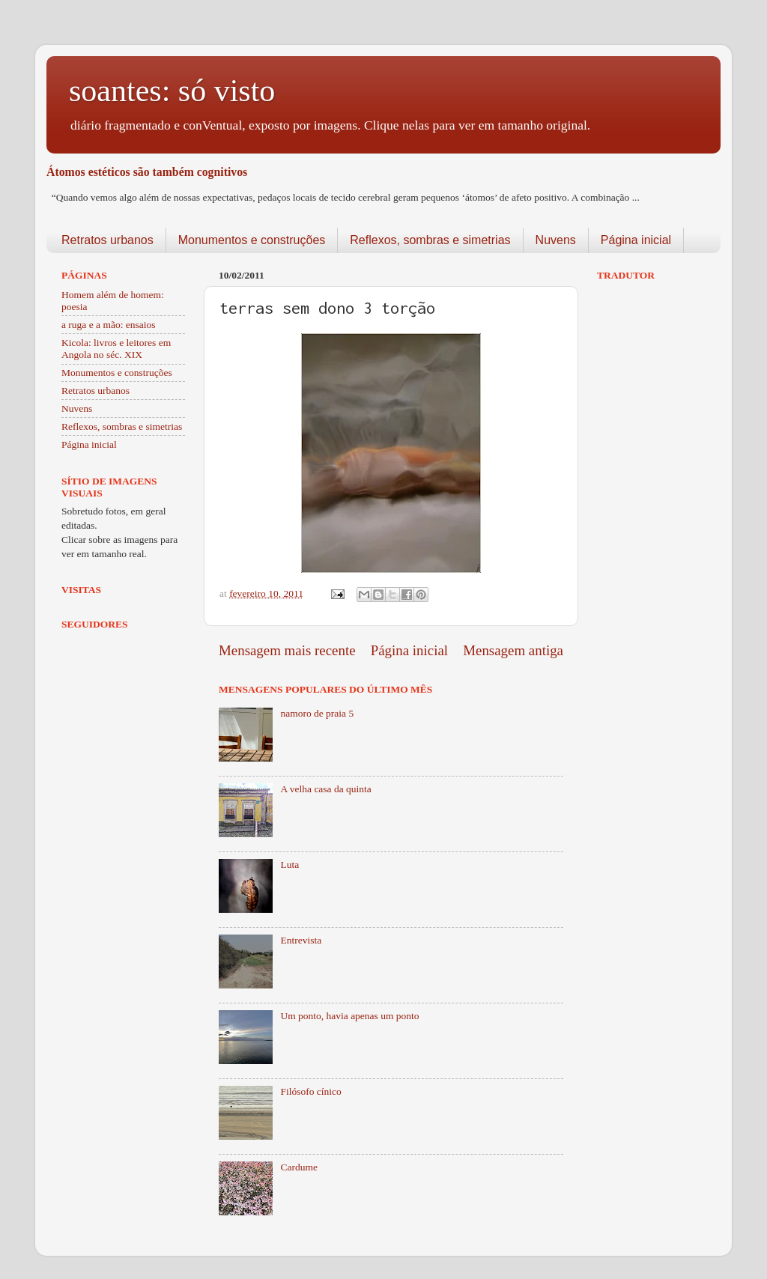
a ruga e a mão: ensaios (108, 324)
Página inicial (636, 240)
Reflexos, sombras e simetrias (430, 240)
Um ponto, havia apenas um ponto (349, 1015)
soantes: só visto (172, 90)
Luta (289, 864)
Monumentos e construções (252, 240)
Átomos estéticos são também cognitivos (146, 171)
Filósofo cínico (310, 1091)
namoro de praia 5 (317, 713)
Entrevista (300, 940)
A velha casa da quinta (325, 789)
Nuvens (556, 240)
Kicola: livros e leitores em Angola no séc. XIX (116, 348)
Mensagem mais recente (287, 650)
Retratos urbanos (107, 240)
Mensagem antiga (513, 650)
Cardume (299, 1167)
